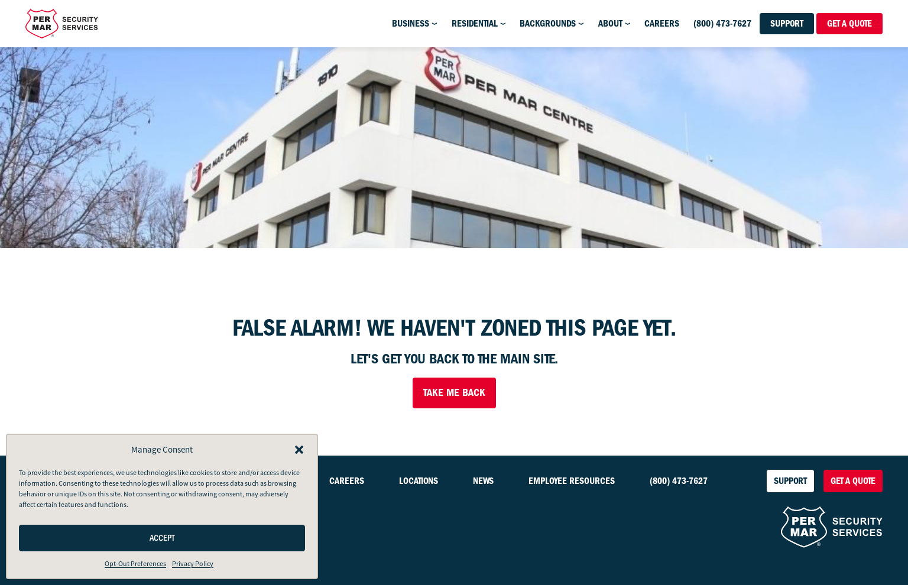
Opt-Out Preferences (135, 563)
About (610, 23)
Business (410, 23)
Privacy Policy (192, 563)
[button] (299, 450)
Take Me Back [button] (454, 392)
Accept (162, 538)
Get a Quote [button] (849, 23)
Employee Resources (571, 481)
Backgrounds (548, 23)
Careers (661, 23)
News (483, 481)
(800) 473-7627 (722, 23)
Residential (475, 23)
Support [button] (786, 23)
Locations (418, 481)
